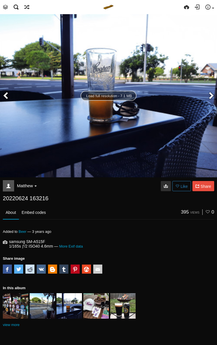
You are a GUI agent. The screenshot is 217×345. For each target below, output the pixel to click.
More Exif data (71, 246)
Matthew (27, 185)
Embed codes (34, 212)
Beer (23, 231)
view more (11, 325)
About (11, 212)
